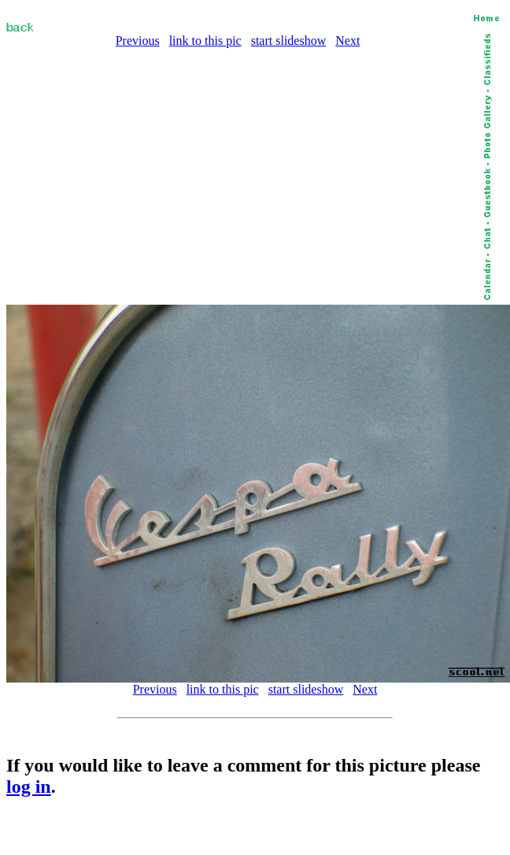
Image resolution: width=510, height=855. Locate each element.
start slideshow (289, 40)
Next (347, 40)
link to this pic (205, 40)
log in (28, 786)
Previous (138, 40)
